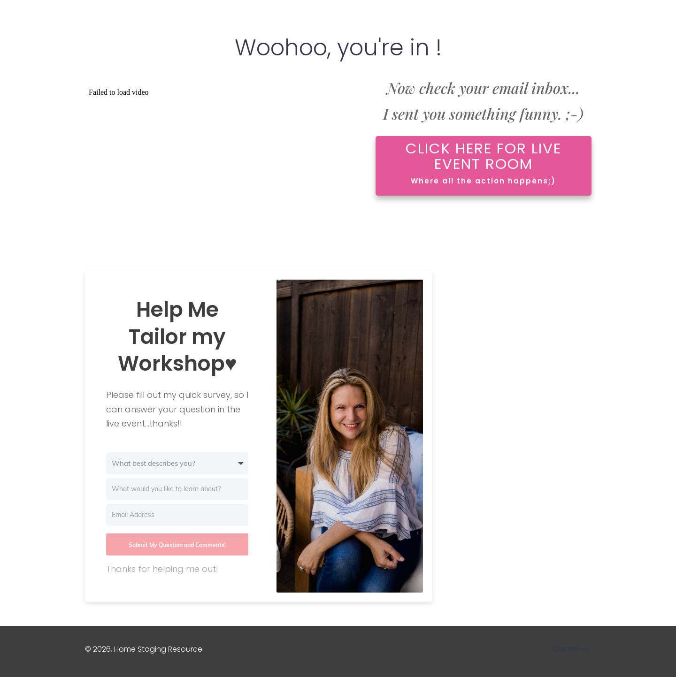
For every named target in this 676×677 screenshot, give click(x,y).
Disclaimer (571, 649)
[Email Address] (177, 515)
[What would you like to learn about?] (177, 489)
